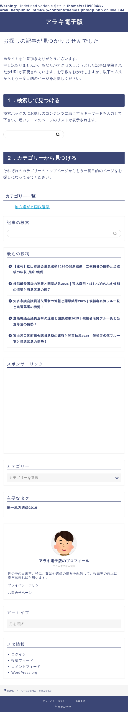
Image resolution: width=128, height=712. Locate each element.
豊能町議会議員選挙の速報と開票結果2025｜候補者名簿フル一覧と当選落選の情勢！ (66, 321)
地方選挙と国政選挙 (32, 207)
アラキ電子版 (64, 21)
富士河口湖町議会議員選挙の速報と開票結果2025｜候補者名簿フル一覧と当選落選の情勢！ (66, 338)
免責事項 (80, 701)
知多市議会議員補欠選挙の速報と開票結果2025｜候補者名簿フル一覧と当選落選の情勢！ (66, 304)
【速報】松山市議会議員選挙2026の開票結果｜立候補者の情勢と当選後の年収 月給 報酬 (66, 269)
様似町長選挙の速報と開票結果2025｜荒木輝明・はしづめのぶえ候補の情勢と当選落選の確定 (66, 286)
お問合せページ (20, 592)
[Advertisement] (64, 411)
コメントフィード (26, 666)
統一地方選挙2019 (22, 507)
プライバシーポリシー (25, 585)
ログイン (18, 654)
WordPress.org (24, 672)
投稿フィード (22, 660)
